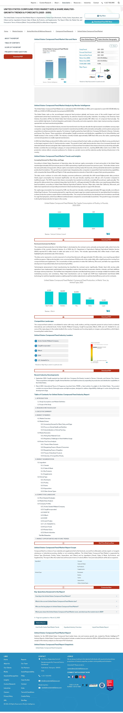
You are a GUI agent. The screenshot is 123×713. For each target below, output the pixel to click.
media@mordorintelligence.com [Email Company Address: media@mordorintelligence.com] (52, 691)
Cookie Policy (25, 699)
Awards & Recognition (11, 679)
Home (6, 663)
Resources (77, 3)
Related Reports (41, 626)
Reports (34, 3)
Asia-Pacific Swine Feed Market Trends (47, 630)
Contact (96, 3)
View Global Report (88, 39)
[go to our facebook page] (72, 680)
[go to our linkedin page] (68, 680)
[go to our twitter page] (76, 680)
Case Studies (25, 683)
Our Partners (25, 671)
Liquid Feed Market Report (100, 630)
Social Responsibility (27, 675)
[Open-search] (119, 3)
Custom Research (46, 3)
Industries (87, 3)
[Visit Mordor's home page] (15, 2)
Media (6, 675)
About (57, 3)
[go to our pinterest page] (80, 680)
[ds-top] (102, 22)
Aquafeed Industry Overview (73, 630)
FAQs (23, 679)
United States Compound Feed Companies (49, 651)
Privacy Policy (8, 699)
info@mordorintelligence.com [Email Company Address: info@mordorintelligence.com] (50, 684)
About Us (7, 667)
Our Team (24, 667)
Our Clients (7, 671)
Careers (6, 695)
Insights (6, 683)
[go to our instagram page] (84, 680)
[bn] (102, 16)
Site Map (24, 703)
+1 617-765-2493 (108, 3)
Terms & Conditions (27, 695)
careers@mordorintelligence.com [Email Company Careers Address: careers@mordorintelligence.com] (77, 672)
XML (5, 703)
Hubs (22, 691)
